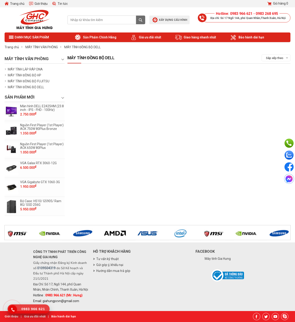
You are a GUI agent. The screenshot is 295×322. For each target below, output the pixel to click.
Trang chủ (17, 3)
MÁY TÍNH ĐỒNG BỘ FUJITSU (28, 81)
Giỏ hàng (277, 4)
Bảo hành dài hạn (247, 37)
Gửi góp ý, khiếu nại (109, 265)
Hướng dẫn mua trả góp (113, 271)
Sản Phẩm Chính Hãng (95, 37)
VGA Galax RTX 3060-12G (38, 163)
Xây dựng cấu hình (173, 19)
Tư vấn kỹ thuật (107, 259)
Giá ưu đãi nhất (145, 37)
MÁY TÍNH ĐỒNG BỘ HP (24, 75)
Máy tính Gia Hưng (218, 258)
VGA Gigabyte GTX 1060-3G (40, 182)
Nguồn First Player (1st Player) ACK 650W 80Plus (42, 146)
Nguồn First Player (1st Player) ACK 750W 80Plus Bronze (42, 127)
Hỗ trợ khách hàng (112, 251)
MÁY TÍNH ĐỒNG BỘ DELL (26, 87)
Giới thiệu (41, 3)
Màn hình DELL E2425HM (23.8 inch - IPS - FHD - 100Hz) (42, 108)
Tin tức (63, 3)
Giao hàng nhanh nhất (195, 37)
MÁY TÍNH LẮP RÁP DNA (25, 69)
